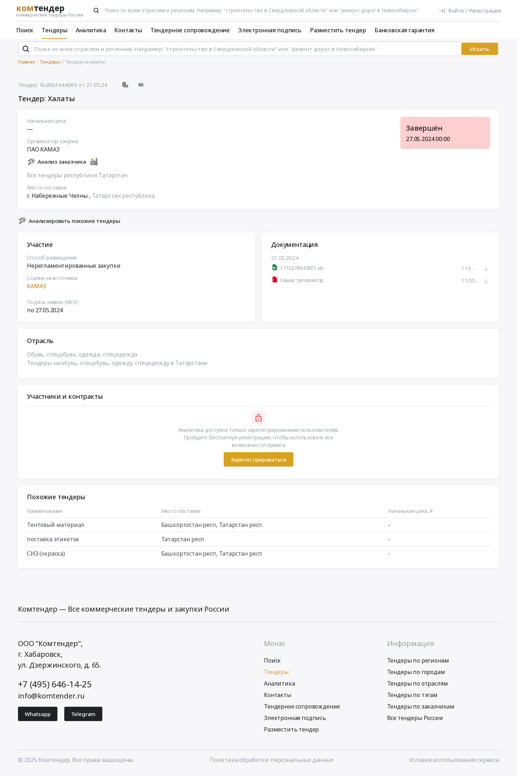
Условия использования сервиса (454, 763)
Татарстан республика (123, 198)
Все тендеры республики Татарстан (77, 178)
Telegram (83, 716)
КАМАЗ (36, 289)
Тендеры (54, 30)
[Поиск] (96, 10)
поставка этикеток (53, 542)
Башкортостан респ (188, 528)
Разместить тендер (338, 30)
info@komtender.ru (51, 698)
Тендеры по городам (416, 675)
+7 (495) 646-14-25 (55, 687)
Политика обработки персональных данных (271, 763)
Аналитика (91, 30)
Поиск (24, 30)
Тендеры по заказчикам (421, 709)
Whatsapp (38, 716)
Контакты (128, 30)
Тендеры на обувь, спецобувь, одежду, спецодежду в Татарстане (117, 366)
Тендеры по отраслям (417, 686)
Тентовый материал (55, 528)
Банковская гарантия (404, 30)
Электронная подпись (270, 30)
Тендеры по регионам (418, 663)
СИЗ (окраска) (46, 557)
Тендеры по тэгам (412, 698)
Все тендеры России (415, 721)
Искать (479, 52)
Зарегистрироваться (258, 462)
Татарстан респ (240, 528)
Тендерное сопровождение (190, 30)
